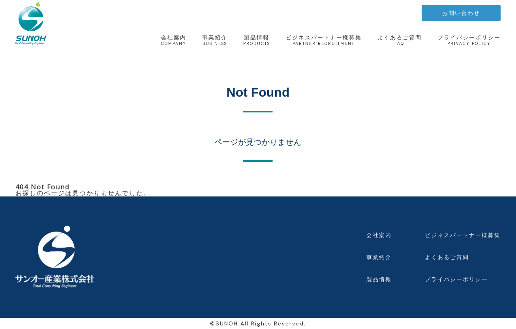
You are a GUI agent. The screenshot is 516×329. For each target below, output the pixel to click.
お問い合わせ (461, 13)
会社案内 (173, 40)
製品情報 (256, 40)
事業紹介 (214, 40)
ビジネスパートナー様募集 (324, 40)
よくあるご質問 (399, 40)
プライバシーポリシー (469, 40)
